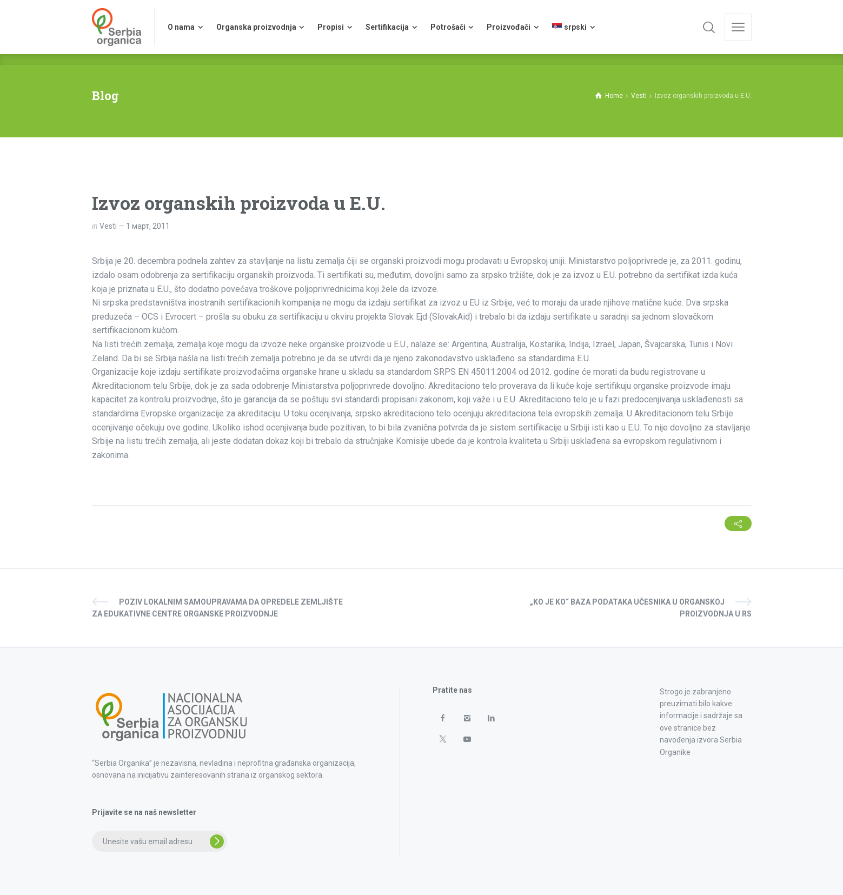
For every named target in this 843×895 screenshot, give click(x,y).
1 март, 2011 (148, 226)
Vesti (108, 226)
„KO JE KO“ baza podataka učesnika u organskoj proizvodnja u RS (641, 608)
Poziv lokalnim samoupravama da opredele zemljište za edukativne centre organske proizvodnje (217, 608)
